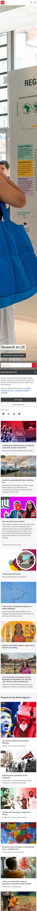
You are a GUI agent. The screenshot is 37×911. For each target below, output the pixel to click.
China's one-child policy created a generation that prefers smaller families (16, 883)
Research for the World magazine (16, 697)
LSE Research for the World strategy (13, 355)
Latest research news (18, 404)
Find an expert (18, 399)
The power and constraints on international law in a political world (18, 848)
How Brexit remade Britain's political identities (15, 742)
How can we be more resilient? (13, 521)
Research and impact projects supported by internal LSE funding (18, 646)
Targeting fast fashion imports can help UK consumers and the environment (18, 446)
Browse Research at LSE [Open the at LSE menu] (18, 372)
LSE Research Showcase (11, 574)
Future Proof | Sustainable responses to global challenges (16, 607)
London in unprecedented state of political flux (17, 481)
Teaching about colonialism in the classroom (14, 776)
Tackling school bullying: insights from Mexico (16, 813)
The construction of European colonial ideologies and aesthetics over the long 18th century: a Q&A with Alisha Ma (16, 679)
